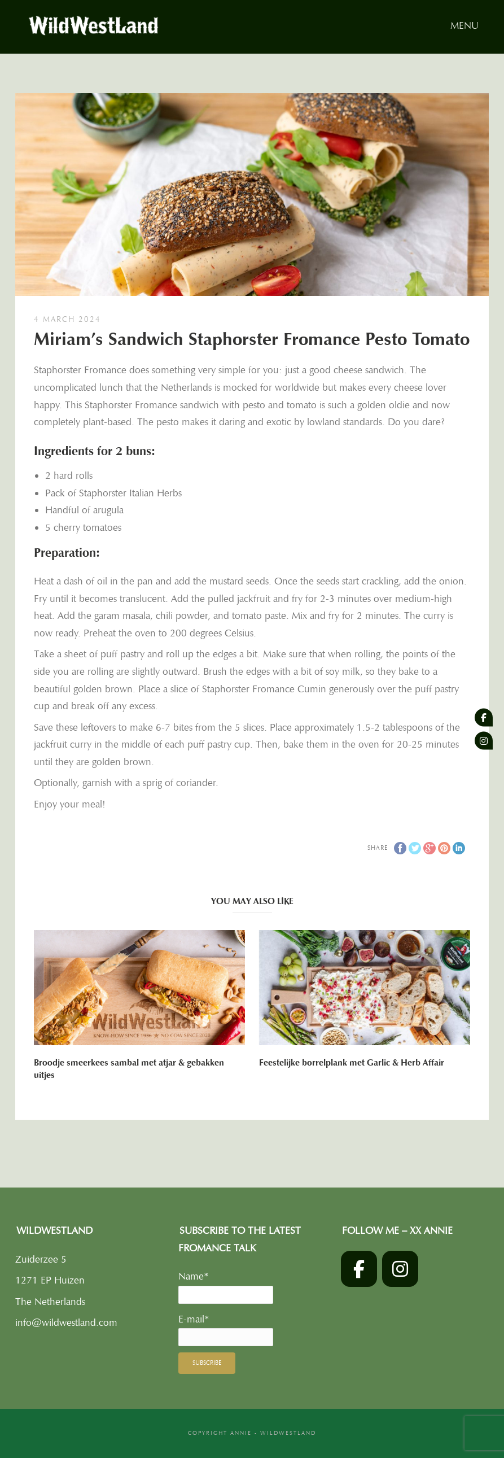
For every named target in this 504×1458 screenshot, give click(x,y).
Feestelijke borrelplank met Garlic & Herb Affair (351, 1062)
